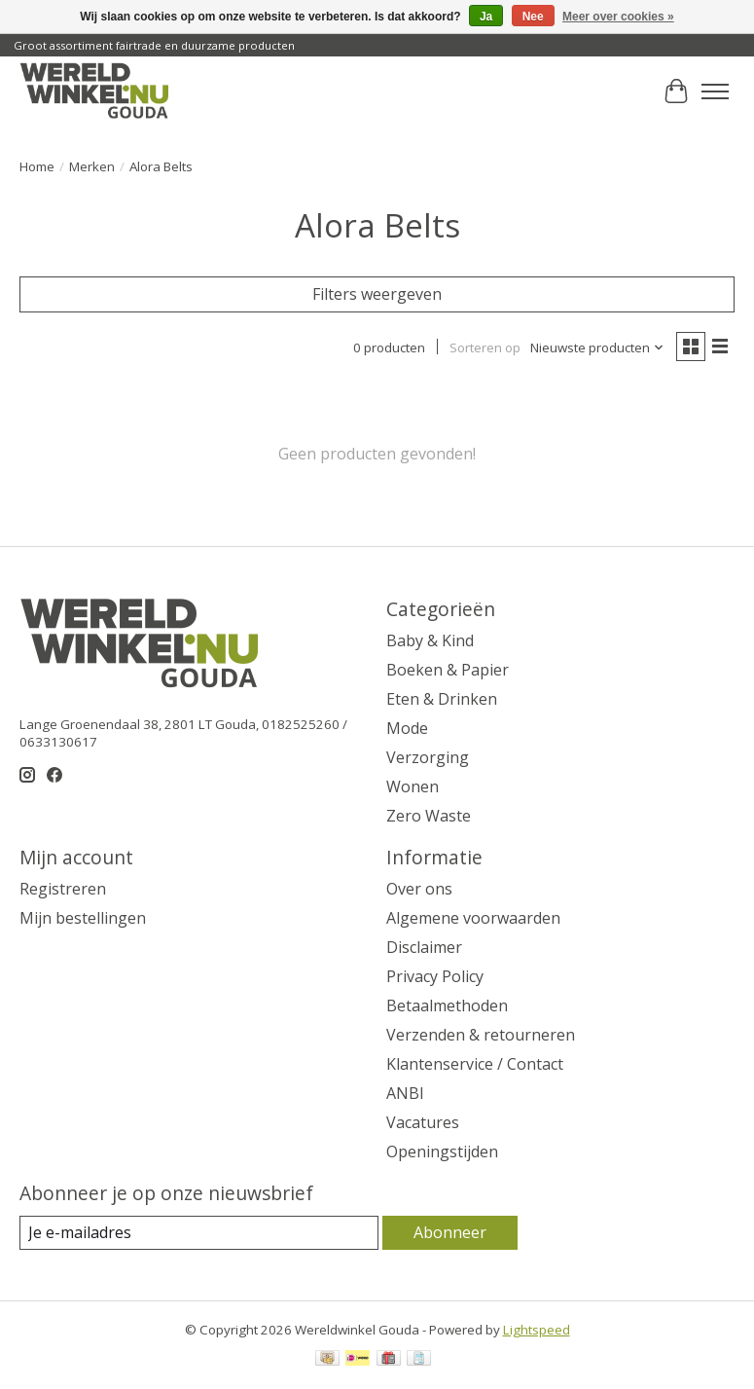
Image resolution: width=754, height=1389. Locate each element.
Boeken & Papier (447, 669)
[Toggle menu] (715, 91)
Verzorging (427, 757)
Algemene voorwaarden (473, 918)
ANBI (405, 1093)
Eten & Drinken (441, 699)
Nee (533, 16)
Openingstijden (442, 1151)
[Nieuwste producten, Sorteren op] (597, 347)
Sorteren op (485, 347)
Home (36, 166)
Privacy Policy (435, 976)
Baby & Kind (430, 640)
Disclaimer (424, 947)
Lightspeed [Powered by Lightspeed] (536, 1329)
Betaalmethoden (447, 1005)
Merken (92, 166)
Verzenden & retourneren (480, 1034)
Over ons (419, 888)
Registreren (62, 888)
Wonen (412, 786)
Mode (407, 728)
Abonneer (449, 1232)
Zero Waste (428, 815)
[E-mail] (198, 1233)
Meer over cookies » (618, 16)
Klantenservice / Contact (474, 1064)
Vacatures (422, 1122)
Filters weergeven (377, 294)
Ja (486, 16)
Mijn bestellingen (82, 918)
